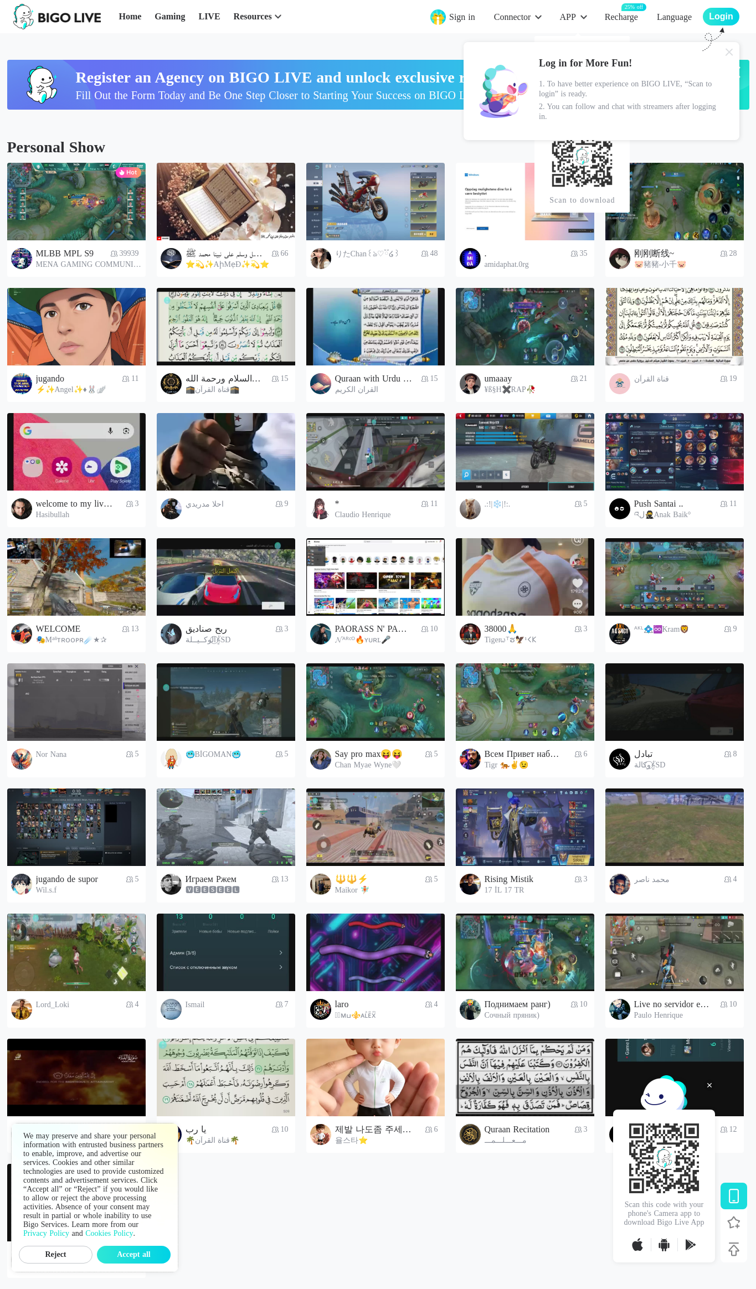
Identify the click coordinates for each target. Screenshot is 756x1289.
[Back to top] (734, 1249)
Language (674, 17)
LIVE (209, 16)
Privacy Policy (46, 1233)
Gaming (170, 16)
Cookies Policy (109, 1233)
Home (130, 16)
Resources (253, 16)
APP (567, 17)
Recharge (621, 16)
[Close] (729, 52)
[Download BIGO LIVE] (734, 1196)
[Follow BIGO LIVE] (734, 1222)
